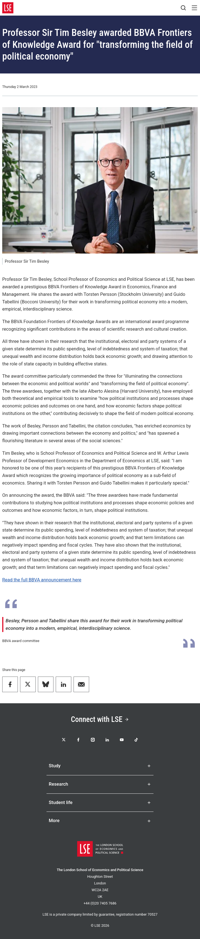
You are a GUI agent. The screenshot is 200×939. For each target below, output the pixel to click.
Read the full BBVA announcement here (41, 579)
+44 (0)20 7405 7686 (100, 903)
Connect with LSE (100, 719)
